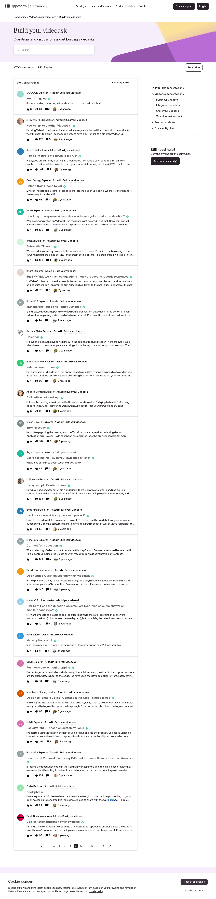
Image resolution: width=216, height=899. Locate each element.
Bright (29, 271)
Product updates (163, 122)
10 (81, 845)
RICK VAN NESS (35, 120)
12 (92, 845)
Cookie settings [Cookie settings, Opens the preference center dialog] (194, 890)
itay (28, 634)
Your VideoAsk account (169, 116)
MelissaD (31, 600)
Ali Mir (29, 210)
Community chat (162, 128)
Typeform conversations (167, 88)
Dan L (29, 816)
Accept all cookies (194, 881)
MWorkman (32, 479)
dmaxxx (30, 240)
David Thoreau (34, 570)
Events (142, 6)
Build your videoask (167, 99)
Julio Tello (32, 150)
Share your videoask (167, 111)
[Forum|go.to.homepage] (27, 6)
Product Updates (125, 6)
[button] (184, 6)
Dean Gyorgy (33, 180)
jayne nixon (32, 509)
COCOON (32, 92)
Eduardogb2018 (35, 361)
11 (86, 845)
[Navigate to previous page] (41, 846)
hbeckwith (32, 692)
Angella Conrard (35, 391)
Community (20, 17)
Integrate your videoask (169, 105)
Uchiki (29, 662)
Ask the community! (165, 161)
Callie (29, 786)
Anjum (29, 452)
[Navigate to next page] (110, 846)
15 (102, 845)
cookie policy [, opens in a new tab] (96, 891)
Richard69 (32, 301)
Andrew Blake (34, 331)
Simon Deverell (34, 422)
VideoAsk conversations (42, 17)
